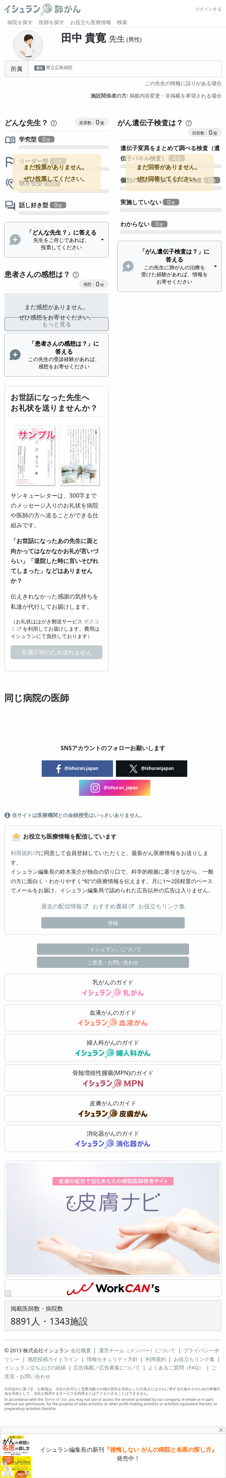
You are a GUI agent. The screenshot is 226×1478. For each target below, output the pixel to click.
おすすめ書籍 (110, 906)
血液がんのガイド (113, 1018)
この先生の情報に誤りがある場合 (183, 83)
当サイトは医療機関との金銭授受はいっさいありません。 (74, 815)
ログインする (208, 9)
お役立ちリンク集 (161, 906)
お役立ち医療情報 (90, 22)
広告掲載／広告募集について (107, 1367)
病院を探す (20, 22)
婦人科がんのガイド (113, 1048)
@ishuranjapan (151, 769)
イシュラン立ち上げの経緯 (35, 1367)
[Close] (221, 1430)
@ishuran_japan (114, 788)
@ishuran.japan (77, 769)
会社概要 (81, 1350)
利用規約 (22, 852)
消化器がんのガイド (113, 1139)
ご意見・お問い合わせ (113, 962)
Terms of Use (55, 1399)
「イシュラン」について (113, 949)
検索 (122, 22)
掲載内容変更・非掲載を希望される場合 (156, 95)
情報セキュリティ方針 (112, 1359)
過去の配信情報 (61, 906)
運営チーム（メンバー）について (137, 1350)
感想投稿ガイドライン (53, 1359)
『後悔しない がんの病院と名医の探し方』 (160, 1450)
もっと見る (56, 324)
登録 (113, 922)
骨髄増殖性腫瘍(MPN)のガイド (113, 1078)
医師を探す (51, 22)
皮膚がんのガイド (112, 1109)
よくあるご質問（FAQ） (176, 1367)
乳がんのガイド (113, 988)
